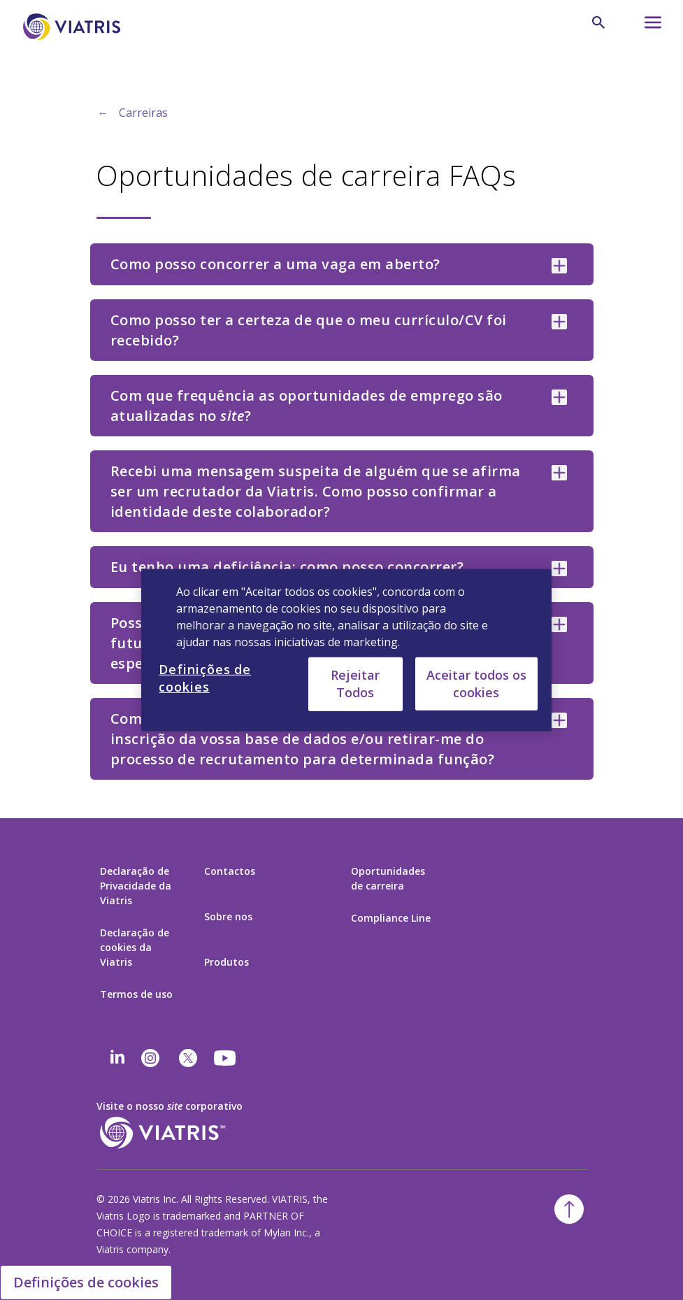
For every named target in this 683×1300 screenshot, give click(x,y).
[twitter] (188, 1058)
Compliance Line (391, 917)
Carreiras (143, 112)
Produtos (226, 962)
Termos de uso (136, 994)
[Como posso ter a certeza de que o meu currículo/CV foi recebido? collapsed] (559, 321)
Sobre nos (228, 916)
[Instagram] (150, 1058)
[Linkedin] (117, 1058)
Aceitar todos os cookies (476, 683)
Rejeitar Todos (355, 683)
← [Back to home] (103, 112)
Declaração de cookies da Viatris (134, 947)
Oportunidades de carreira (388, 878)
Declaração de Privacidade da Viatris (135, 885)
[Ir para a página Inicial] (74, 26)
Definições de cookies (86, 1282)
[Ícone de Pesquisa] (598, 22)
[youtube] (226, 1058)
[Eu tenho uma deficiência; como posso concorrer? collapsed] (559, 568)
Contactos (229, 871)
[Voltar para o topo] (569, 1209)
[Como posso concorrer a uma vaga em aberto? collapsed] (559, 265)
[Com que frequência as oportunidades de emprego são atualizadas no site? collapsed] (559, 397)
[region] (346, 650)
